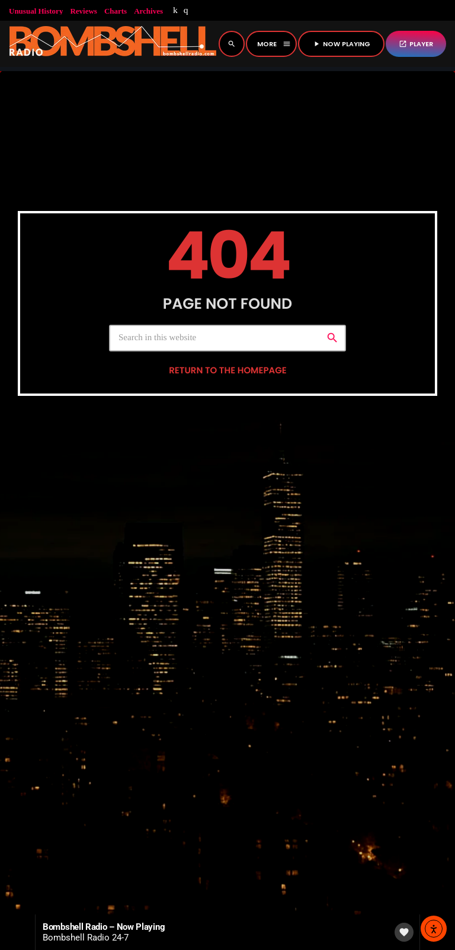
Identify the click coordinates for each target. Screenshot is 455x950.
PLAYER (416, 44)
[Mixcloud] (175, 10)
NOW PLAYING (341, 44)
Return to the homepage (227, 468)
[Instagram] (186, 10)
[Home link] (112, 44)
